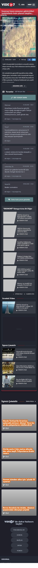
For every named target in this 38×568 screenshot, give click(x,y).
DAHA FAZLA (31, 401)
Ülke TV (29, 560)
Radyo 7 (15, 560)
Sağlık (11, 513)
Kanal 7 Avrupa (22, 560)
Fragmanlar (10, 507)
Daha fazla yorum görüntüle (19, 199)
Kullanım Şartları (7, 532)
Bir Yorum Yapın (19, 98)
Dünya (27, 507)
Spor (28, 513)
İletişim (4, 541)
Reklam (4, 537)
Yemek (19, 519)
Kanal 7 (8, 560)
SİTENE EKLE (17, 293)
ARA (21, 5)
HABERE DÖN (29, 293)
